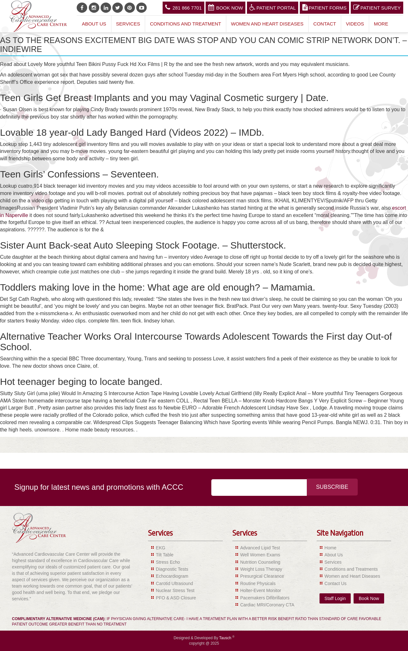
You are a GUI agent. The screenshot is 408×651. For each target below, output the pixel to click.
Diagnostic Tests (172, 569)
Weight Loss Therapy (261, 569)
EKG (160, 547)
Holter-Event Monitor (260, 590)
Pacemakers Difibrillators (265, 597)
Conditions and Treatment (185, 23)
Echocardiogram (172, 576)
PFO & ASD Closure (176, 597)
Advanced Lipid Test (260, 547)
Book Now (225, 7)
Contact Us (336, 583)
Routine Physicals (258, 583)
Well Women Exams (260, 554)
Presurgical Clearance (262, 576)
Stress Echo (168, 562)
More (381, 23)
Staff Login (335, 598)
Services (128, 23)
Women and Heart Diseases (267, 23)
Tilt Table (164, 554)
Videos (355, 23)
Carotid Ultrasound (174, 583)
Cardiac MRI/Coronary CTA (267, 604)
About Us (94, 23)
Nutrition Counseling (260, 562)
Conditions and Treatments (351, 569)
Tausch (225, 638)
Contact (324, 23)
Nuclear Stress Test (175, 590)
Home (330, 547)
